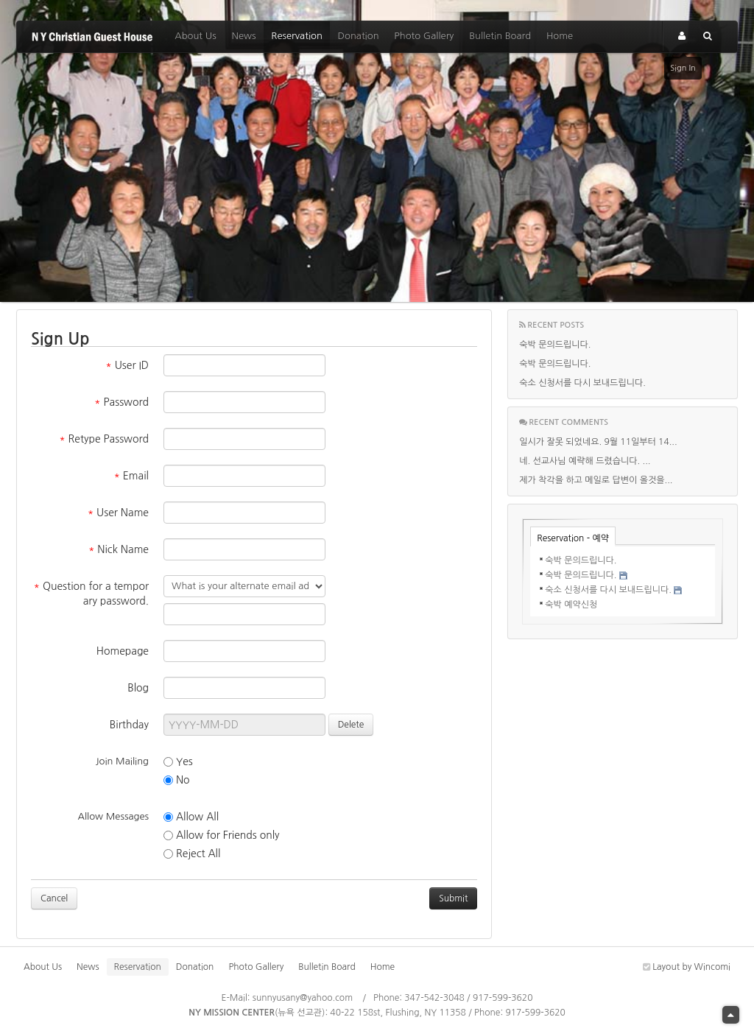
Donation (358, 36)
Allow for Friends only (221, 835)
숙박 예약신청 (571, 604)
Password (121, 402)
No (176, 780)
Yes (178, 761)
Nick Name (118, 549)
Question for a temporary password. (91, 593)
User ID (127, 365)
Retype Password (104, 439)
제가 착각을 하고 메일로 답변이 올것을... (595, 480)
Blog (138, 688)
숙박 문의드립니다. (555, 344)
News (243, 36)
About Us (195, 36)
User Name (118, 512)
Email (131, 476)
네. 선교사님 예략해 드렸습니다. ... (584, 461)
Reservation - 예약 (573, 538)
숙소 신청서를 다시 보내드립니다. (582, 383)
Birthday (129, 724)
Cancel (54, 898)
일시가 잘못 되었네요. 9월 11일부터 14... (598, 441)
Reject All (191, 853)
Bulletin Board (500, 36)
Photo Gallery (424, 36)
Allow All (191, 817)
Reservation (297, 36)
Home (559, 36)
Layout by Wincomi (686, 967)
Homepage (122, 651)
